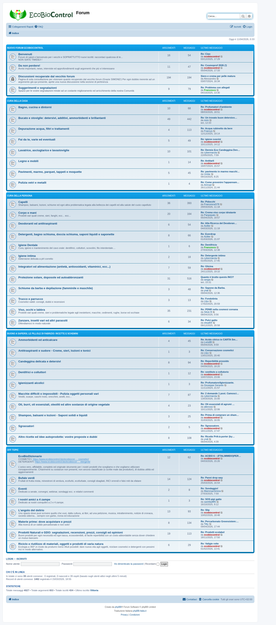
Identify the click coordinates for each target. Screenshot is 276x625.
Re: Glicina (207, 266)
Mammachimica (212, 491)
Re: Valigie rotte (210, 543)
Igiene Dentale (28, 245)
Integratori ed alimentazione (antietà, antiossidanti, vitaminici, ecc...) (64, 266)
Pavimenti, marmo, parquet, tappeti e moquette (50, 171)
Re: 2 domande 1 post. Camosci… (220, 393)
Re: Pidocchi (208, 201)
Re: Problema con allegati (215, 87)
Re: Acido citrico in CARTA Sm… (219, 339)
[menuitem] (38, 26)
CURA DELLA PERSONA (19, 196)
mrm (206, 120)
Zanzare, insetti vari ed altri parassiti (42, 320)
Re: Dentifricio (209, 244)
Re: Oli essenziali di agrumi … (218, 404)
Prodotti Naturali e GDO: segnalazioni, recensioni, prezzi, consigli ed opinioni (70, 532)
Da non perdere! (29, 65)
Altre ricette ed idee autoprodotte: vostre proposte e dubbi (57, 436)
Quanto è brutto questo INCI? (217, 277)
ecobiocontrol (212, 56)
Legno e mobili (28, 161)
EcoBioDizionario (30, 456)
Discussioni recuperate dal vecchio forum (46, 76)
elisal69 (208, 322)
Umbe (207, 174)
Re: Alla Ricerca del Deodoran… (219, 223)
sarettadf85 (210, 501)
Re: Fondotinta (209, 298)
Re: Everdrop (208, 234)
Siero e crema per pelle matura (218, 76)
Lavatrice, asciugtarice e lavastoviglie (43, 150)
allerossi (208, 406)
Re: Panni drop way (212, 477)
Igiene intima (27, 255)
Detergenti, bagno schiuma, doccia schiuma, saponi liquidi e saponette (66, 234)
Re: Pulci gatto (209, 320)
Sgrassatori (26, 426)
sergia (207, 279)
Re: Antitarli (207, 160)
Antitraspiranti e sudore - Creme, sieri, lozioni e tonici (54, 350)
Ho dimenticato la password (128, 564)
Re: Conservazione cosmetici (217, 350)
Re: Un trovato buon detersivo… (219, 117)
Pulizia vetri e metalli (32, 182)
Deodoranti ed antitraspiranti (37, 223)
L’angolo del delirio (31, 510)
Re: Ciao (205, 54)
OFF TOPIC (13, 450)
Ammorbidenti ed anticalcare (37, 339)
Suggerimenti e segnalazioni (37, 87)
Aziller (207, 225)
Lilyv (206, 301)
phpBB (118, 607)
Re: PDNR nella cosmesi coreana (219, 309)
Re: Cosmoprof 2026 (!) (214, 65)
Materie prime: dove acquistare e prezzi (44, 521)
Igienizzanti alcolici (31, 383)
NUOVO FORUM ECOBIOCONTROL (25, 48)
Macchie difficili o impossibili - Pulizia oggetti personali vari (58, 393)
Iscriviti (22, 559)
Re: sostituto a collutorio (215, 372)
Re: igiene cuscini (211, 139)
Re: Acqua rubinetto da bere (216, 128)
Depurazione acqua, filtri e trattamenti (43, 128)
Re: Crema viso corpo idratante (218, 212)
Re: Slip (205, 510)
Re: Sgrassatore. (210, 425)
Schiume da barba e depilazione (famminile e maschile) (55, 288)
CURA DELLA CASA (17, 101)
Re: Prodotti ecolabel (212, 532)
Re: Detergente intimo (213, 255)
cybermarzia (210, 152)
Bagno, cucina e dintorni (35, 107)
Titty (206, 524)
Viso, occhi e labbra (31, 309)
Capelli (23, 202)
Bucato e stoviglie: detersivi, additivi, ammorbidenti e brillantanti (62, 118)
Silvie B (208, 312)
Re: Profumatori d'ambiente (216, 107)
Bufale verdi (26, 478)
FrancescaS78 (211, 204)
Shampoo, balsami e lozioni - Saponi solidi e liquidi (52, 415)
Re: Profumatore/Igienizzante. (217, 382)
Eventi (22, 488)
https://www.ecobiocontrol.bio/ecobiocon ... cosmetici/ (61, 459)
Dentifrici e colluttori (32, 372)
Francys (208, 131)
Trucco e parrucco (30, 299)
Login (9, 559)
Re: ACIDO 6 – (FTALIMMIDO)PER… (221, 456)
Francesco (210, 90)
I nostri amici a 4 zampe (34, 499)
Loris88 (208, 342)
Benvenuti (25, 54)
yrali (206, 290)
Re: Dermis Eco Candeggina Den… (220, 150)
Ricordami (152, 564)
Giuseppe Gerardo (214, 385)
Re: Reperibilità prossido (215, 361)
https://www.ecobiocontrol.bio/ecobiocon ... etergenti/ (62, 461)
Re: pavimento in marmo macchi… (220, 171)
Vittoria (94, 590)
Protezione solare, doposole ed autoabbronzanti (50, 277)
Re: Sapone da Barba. (213, 288)
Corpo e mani (27, 212)
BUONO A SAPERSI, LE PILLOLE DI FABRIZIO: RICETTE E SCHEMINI (42, 333)
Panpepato (209, 215)
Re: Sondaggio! (209, 488)
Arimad (208, 185)
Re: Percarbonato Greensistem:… (220, 521)
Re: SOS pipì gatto (211, 499)
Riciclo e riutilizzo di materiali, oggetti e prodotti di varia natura (60, 544)
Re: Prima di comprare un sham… (220, 415)
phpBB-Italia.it (139, 611)
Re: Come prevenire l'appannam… (220, 182)
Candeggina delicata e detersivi (39, 361)
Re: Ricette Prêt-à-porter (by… (218, 436)
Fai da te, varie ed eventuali (36, 139)
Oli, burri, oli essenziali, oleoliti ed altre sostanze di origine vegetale (64, 404)
